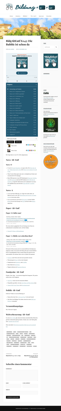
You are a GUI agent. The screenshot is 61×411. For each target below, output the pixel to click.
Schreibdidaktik (27, 340)
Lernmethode (23, 337)
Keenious (9, 257)
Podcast (11, 16)
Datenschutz (48, 16)
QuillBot (25, 262)
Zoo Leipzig (29, 346)
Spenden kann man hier (14, 321)
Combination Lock (10, 333)
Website (8, 389)
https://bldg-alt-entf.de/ (48, 97)
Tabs (8, 179)
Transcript (30, 178)
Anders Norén (42, 408)
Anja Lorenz (11, 49)
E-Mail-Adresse (26, 383)
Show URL (18, 141)
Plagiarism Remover (21, 267)
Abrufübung (9, 331)
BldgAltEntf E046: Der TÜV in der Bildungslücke (31, 356)
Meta (35, 337)
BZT (30, 331)
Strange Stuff (23, 342)
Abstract (8, 223)
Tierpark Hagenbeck (16, 168)
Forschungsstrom (25, 285)
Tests (8, 344)
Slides (9, 201)
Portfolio (34, 178)
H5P (22, 335)
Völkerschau (22, 346)
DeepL (16, 260)
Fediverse (9, 335)
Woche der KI (25, 199)
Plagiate (8, 340)
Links (11, 223)
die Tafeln (13, 317)
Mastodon (30, 337)
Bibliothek (25, 16)
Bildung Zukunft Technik (23, 331)
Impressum (41, 16)
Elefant (25, 333)
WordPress (25, 408)
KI (7, 337)
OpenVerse (10, 280)
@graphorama (52, 136)
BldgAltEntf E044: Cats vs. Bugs (13, 355)
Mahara (33, 201)
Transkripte (15, 346)
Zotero (35, 346)
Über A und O (33, 16)
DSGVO (21, 333)
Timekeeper (13, 179)
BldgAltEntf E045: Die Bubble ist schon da (19, 42)
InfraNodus (17, 264)
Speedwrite (18, 262)
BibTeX (14, 223)
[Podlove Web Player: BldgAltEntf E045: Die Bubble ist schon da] (22, 95)
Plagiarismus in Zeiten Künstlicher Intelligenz (15, 241)
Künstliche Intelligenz (14, 337)
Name (7, 383)
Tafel (33, 342)
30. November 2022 (22, 49)
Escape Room (31, 333)
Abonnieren (17, 16)
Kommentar (9, 368)
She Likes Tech (10, 342)
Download (10, 141)
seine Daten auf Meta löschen (27, 283)
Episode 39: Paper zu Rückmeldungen (16, 231)
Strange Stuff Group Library (14, 285)
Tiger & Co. (23, 344)
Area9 (23, 201)
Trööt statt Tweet (22, 297)
